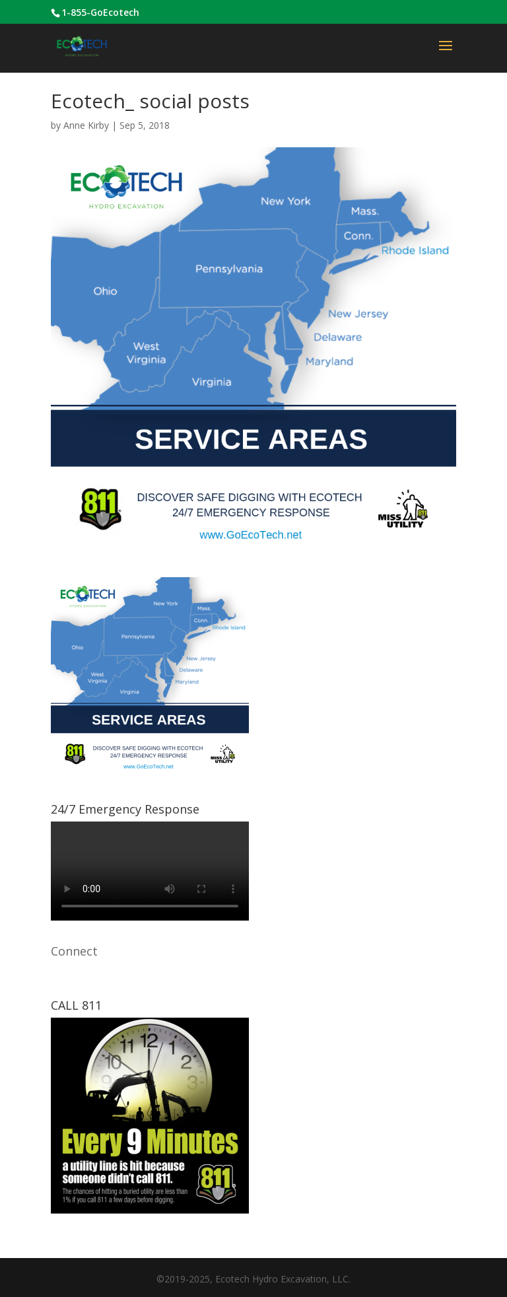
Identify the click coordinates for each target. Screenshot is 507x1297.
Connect (74, 951)
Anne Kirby (86, 125)
